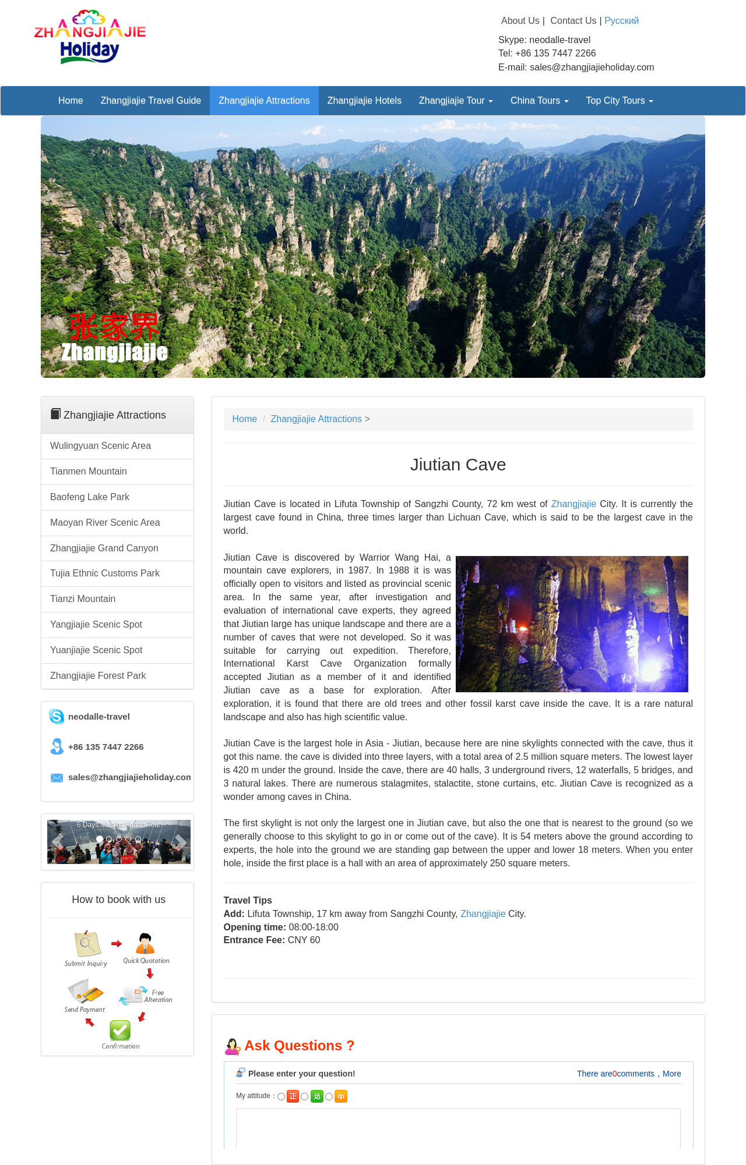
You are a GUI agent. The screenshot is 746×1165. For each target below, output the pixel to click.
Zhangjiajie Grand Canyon (104, 548)
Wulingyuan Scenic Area (100, 446)
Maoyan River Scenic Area (105, 522)
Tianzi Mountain (82, 599)
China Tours (540, 100)
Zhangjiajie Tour (456, 100)
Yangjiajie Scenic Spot (96, 624)
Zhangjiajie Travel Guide (151, 100)
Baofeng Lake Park (89, 497)
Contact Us (573, 21)
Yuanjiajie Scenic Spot (96, 650)
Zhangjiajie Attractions (264, 100)
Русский (621, 21)
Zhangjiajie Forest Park (98, 676)
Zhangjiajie (573, 504)
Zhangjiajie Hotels (365, 100)
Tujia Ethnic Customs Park (105, 573)
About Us (520, 21)
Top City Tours (620, 100)
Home (70, 100)
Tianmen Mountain (88, 471)
